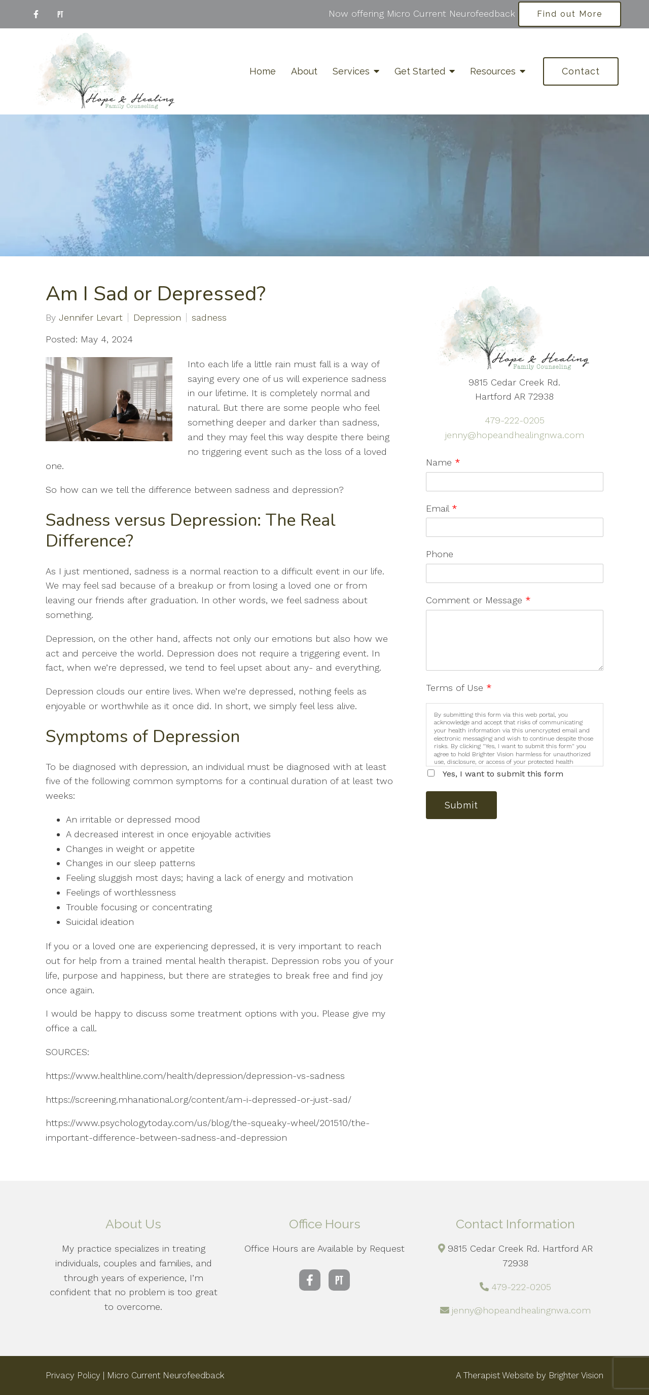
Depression (157, 317)
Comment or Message (478, 600)
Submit (461, 805)
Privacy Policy (73, 1375)
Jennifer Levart (91, 317)
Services (351, 71)
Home (262, 71)
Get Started (419, 71)
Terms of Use (459, 687)
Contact (581, 71)
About (304, 71)
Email (441, 508)
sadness (209, 317)
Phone (439, 554)
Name (443, 462)
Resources (493, 71)
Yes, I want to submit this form (503, 774)
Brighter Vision (576, 1375)
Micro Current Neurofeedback (166, 1375)
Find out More (569, 14)
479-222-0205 (515, 420)
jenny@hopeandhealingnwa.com (514, 435)
